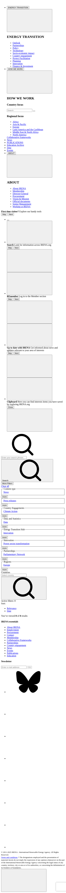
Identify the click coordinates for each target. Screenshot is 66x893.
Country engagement (22, 56)
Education (11, 656)
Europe (16, 127)
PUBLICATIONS (15, 142)
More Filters (7, 483)
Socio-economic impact (23, 53)
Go (29, 667)
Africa (16, 122)
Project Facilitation (21, 58)
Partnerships (18, 45)
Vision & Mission (21, 199)
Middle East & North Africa (25, 132)
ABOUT (11, 153)
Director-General (20, 193)
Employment (13, 630)
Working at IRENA (21, 206)
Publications (12, 653)
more (4, 497)
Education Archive (15, 145)
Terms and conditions (9, 857)
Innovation (18, 63)
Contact (10, 635)
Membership (18, 191)
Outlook (16, 43)
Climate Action (10, 511)
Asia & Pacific (19, 124)
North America (19, 134)
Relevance (11, 608)
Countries (5, 572)
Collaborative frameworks (19, 137)
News (9, 140)
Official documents (21, 201)
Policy (16, 48)
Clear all (5, 486)
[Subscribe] (14, 667)
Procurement (18, 196)
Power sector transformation (16, 543)
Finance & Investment (23, 66)
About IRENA (19, 188)
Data (9, 147)
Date (9, 611)
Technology (18, 50)
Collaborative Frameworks (19, 640)
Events (10, 150)
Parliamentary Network (14, 554)
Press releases (9, 500)
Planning (17, 61)
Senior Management (22, 204)
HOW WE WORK (15, 69)
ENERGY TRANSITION (18, 7)
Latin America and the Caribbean (28, 129)
